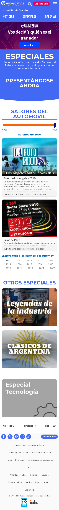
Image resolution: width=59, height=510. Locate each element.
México (29, 482)
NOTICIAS (8, 16)
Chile (24, 475)
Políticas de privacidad (41, 452)
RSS (29, 467)
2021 (19, 268)
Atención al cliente (36, 445)
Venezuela (29, 490)
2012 (29, 260)
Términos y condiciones (18, 452)
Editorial (13, 10)
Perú (37, 482)
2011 (18, 260)
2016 (18, 264)
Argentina (14, 475)
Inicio (5, 10)
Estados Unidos (15, 482)
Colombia (34, 475)
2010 (8, 260)
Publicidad (20, 460)
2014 (50, 260)
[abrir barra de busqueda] (30, 4)
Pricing (9, 460)
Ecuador (45, 475)
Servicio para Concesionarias (40, 460)
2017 (29, 264)
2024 (41, 268)
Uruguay (47, 482)
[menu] (55, 3)
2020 (8, 268)
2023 (30, 268)
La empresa (20, 445)
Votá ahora (29, 45)
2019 (50, 264)
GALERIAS (50, 16)
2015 (8, 264)
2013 (40, 260)
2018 (40, 264)
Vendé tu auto (41, 3)
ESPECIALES (29, 16)
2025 (52, 268)
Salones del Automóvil (29, 114)
